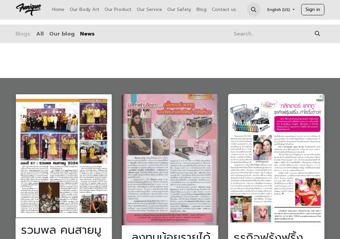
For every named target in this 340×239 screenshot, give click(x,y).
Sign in (312, 9)
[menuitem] (58, 10)
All (40, 34)
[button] (254, 10)
